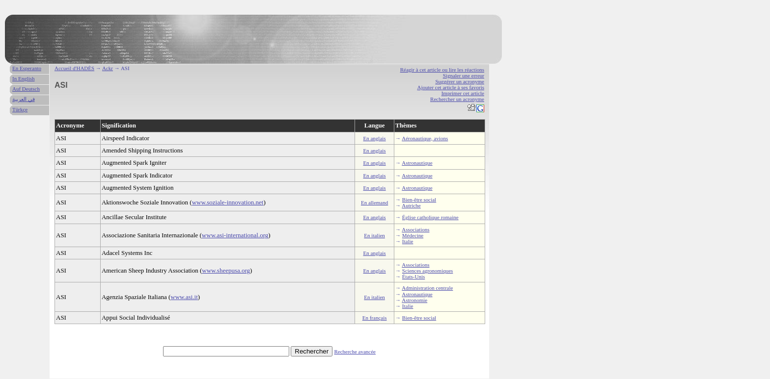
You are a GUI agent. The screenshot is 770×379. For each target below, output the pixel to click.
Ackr (107, 68)
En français (374, 318)
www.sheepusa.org (226, 270)
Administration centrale (427, 288)
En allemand (374, 202)
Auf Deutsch (26, 89)
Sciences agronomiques (427, 271)
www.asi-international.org (235, 235)
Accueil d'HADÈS (74, 68)
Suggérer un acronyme (459, 81)
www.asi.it (184, 297)
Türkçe (20, 109)
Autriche (411, 205)
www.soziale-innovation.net (228, 202)
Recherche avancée (355, 351)
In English (23, 78)
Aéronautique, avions (425, 138)
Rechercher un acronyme (457, 99)
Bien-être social (419, 199)
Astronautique (417, 163)
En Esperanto (26, 68)
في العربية (23, 99)
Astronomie (414, 300)
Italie (407, 241)
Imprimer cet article (462, 93)
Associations (415, 229)
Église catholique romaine (430, 217)
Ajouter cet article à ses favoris (450, 87)
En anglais (374, 138)
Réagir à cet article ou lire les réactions (442, 70)
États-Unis (413, 276)
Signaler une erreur (463, 75)
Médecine (412, 235)
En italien (374, 235)
